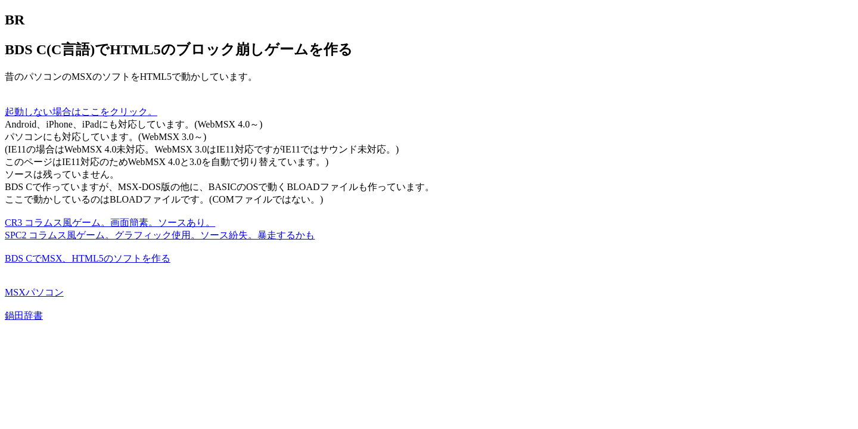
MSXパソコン (34, 292)
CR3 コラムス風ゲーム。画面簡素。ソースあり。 (110, 222)
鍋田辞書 (24, 315)
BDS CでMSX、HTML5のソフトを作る (87, 258)
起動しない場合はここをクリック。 (81, 112)
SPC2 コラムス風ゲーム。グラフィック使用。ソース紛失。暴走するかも (160, 235)
